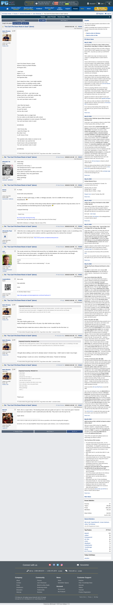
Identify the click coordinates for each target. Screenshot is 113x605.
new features (96, 216)
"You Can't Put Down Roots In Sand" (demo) (19, 26)
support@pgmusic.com (40, 599)
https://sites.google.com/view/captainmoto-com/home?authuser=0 (33, 295)
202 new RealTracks (97, 387)
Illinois (3, 297)
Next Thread (64, 20)
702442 (80, 26)
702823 (80, 365)
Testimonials (40, 590)
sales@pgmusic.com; (29, 599)
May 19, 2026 (88, 116)
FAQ (68, 17)
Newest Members (89, 519)
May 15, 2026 (88, 179)
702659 (80, 246)
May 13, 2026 (88, 224)
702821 (80, 300)
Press (18, 585)
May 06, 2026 (88, 419)
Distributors (19, 587)
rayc (62, 300)
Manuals (81, 585)
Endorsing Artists (42, 587)
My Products (61, 591)
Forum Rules (61, 17)
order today (92, 214)
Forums (15, 13)
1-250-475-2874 (71, 2)
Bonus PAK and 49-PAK (100, 488)
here (85, 253)
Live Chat (61, 4)
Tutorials (81, 590)
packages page (106, 171)
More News (87, 496)
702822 (80, 335)
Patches (81, 580)
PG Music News (89, 39)
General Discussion (25, 13)
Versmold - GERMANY (7, 180)
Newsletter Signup (63, 582)
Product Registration (85, 592)
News (59, 580)
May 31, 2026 (88, 42)
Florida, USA (5, 46)
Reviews (39, 592)
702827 (80, 405)
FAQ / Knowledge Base (85, 582)
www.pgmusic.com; (19, 599)
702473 (80, 157)
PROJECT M (60, 365)
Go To (25, 23)
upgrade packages (105, 98)
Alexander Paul (59, 335)
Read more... (87, 112)
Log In (108, 13)
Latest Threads (51, 17)
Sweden (4, 243)
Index (42, 20)
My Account (61, 589)
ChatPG (86, 20)
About (18, 580)
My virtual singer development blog (26, 217)
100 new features (106, 83)
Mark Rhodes (60, 157)
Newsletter (84, 565)
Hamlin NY (4, 428)
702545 (80, 226)
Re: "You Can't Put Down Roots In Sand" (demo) (20, 157)
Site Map (96, 597)
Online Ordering (73, 4)
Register (100, 13)
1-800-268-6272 (62, 2)
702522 (80, 185)
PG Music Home (6, 13)
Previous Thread (20, 20)
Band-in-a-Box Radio (43, 585)
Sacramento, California (7, 199)
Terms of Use (82, 597)
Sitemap (18, 592)
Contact (18, 582)
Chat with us (73, 571)
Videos (81, 587)
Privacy (89, 597)
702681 (80, 274)
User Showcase (37, 13)
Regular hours (87, 194)
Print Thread (17, 23)
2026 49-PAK (90, 411)
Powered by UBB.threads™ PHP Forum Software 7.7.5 (56, 604)
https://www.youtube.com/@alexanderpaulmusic (46, 237)
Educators (19, 590)
